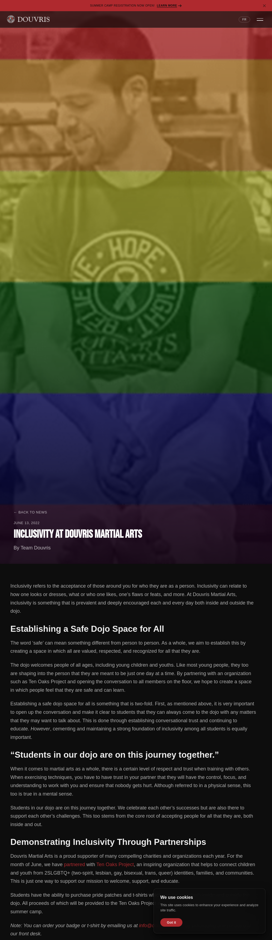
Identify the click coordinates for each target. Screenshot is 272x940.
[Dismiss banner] (264, 5)
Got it (171, 922)
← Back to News (30, 512)
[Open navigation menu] (260, 19)
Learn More (169, 6)
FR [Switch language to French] (244, 19)
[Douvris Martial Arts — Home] (28, 19)
